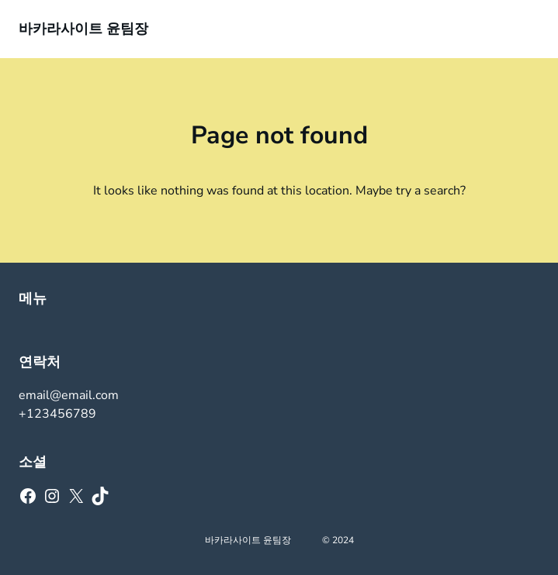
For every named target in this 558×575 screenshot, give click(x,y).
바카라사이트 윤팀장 (83, 28)
